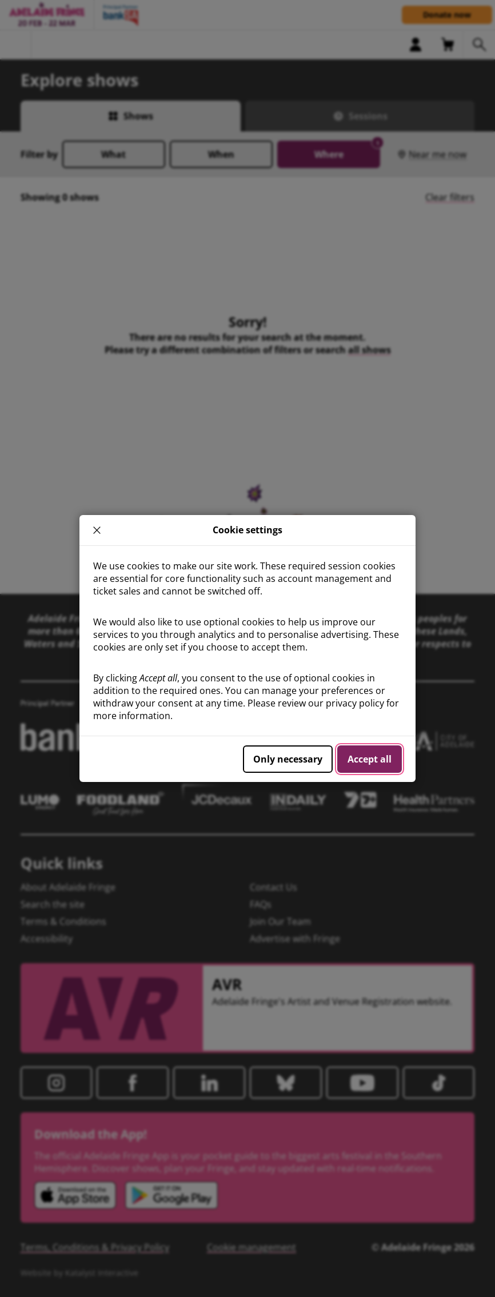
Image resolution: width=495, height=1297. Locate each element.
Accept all (370, 759)
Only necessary (287, 759)
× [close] (96, 530)
